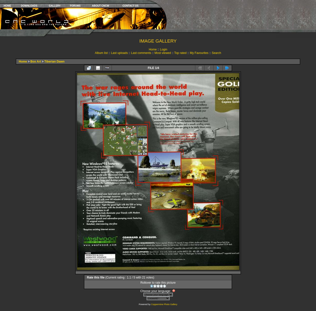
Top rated (180, 53)
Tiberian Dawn (54, 61)
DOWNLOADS (29, 5)
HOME (7, 5)
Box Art (35, 61)
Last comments (141, 53)
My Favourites (199, 53)
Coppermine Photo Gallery (164, 304)
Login (163, 49)
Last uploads (119, 53)
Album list (101, 53)
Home (153, 49)
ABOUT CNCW (100, 5)
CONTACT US (130, 5)
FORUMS (75, 5)
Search (216, 53)
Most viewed (163, 53)
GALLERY (54, 5)
